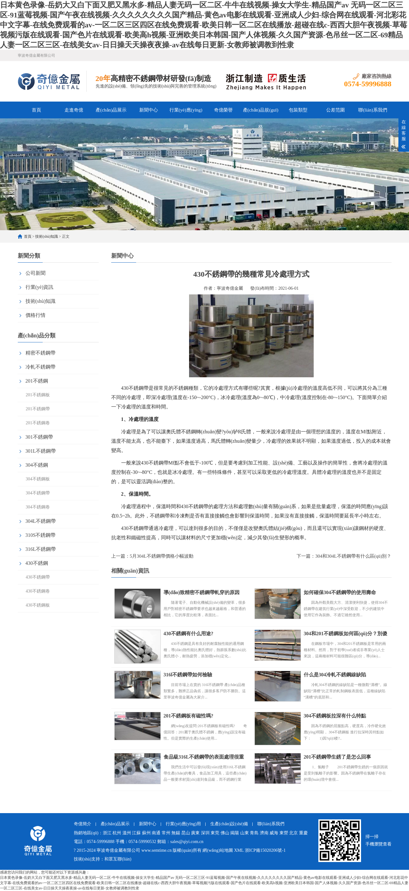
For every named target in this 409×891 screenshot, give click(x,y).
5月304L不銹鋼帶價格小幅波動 (161, 556)
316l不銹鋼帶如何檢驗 (188, 674)
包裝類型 (298, 109)
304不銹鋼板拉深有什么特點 (335, 715)
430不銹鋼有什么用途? (189, 633)
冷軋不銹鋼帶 (40, 366)
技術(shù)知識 (46, 236)
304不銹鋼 (37, 465)
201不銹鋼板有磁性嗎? (189, 715)
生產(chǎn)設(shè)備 (229, 824)
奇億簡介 (82, 824)
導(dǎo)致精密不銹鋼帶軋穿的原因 (202, 592)
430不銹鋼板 (38, 605)
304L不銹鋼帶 (41, 521)
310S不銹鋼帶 (41, 535)
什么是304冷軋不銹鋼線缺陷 (335, 674)
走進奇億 (73, 109)
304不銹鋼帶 (38, 493)
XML (239, 850)
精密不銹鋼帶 (40, 352)
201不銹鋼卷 (38, 423)
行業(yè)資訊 (40, 287)
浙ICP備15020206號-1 (265, 850)
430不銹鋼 (37, 563)
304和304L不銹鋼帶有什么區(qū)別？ (353, 556)
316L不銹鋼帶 (41, 549)
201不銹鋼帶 (38, 409)
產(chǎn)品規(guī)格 (260, 112)
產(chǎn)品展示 (111, 109)
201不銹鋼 (37, 381)
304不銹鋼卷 (38, 507)
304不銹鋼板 (38, 479)
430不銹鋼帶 (38, 577)
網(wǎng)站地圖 (217, 850)
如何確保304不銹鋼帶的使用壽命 (340, 592)
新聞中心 (148, 109)
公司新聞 (35, 273)
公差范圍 (335, 109)
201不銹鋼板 (38, 395)
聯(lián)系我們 (372, 109)
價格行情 (35, 315)
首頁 (36, 109)
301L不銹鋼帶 (41, 451)
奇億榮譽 (223, 109)
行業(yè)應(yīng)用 (185, 112)
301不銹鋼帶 (39, 437)
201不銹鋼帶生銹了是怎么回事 (337, 757)
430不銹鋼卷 (38, 591)
